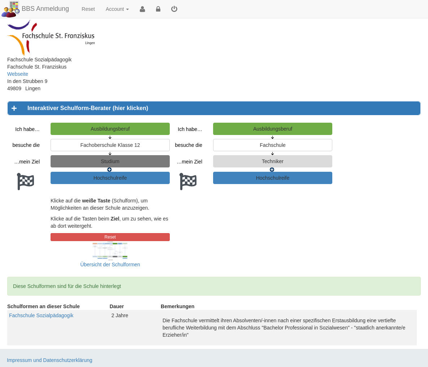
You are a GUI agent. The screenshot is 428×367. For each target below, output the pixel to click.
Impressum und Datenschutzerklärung (49, 360)
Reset (88, 9)
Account (117, 9)
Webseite (17, 74)
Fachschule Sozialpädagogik (41, 315)
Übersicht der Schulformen (110, 264)
